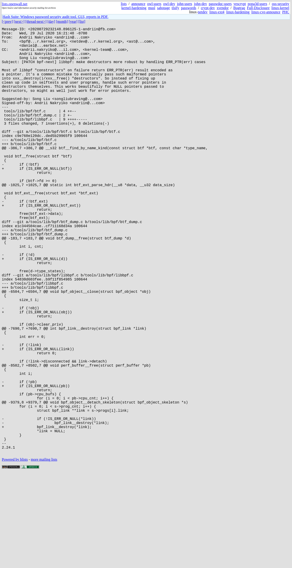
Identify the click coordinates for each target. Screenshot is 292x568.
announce (138, 4)
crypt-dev (208, 8)
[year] (73, 21)
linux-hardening (238, 12)
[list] (81, 21)
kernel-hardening (133, 8)
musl (151, 8)
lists (124, 4)
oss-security (280, 4)
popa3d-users (257, 4)
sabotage (163, 8)
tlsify (175, 8)
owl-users (154, 4)
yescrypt (240, 4)
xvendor (223, 8)
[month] (62, 21)
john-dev (200, 4)
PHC (285, 12)
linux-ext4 (216, 12)
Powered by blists (15, 554)
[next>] (19, 21)
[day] (51, 21)
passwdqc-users (220, 4)
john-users (184, 4)
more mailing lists (44, 554)
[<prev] (7, 21)
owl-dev (169, 4)
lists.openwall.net (14, 4)
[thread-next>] (36, 21)
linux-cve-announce (265, 12)
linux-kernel (280, 8)
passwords (188, 8)
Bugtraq (239, 8)
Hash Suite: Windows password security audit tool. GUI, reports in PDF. (55, 17)
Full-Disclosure (258, 8)
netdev (203, 12)
